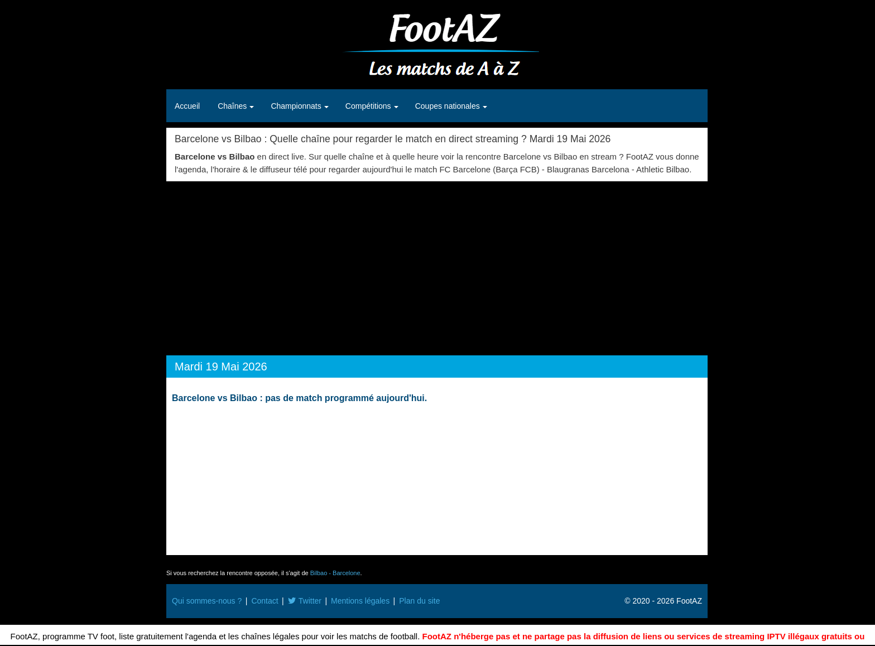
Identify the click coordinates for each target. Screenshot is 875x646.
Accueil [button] (187, 106)
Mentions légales (360, 600)
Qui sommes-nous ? (207, 600)
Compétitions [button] (369, 106)
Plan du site (419, 600)
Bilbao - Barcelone (335, 573)
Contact (264, 600)
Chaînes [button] (233, 106)
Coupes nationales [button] (448, 106)
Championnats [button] (297, 106)
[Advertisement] (437, 265)
